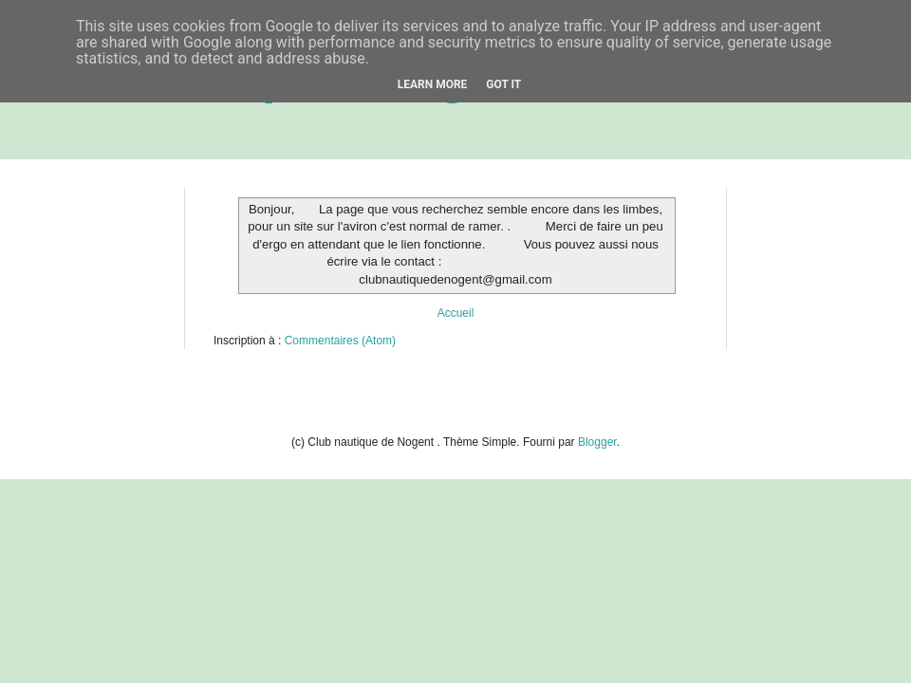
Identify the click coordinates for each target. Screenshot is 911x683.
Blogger (597, 442)
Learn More (433, 84)
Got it (503, 84)
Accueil (455, 313)
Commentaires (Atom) (340, 340)
